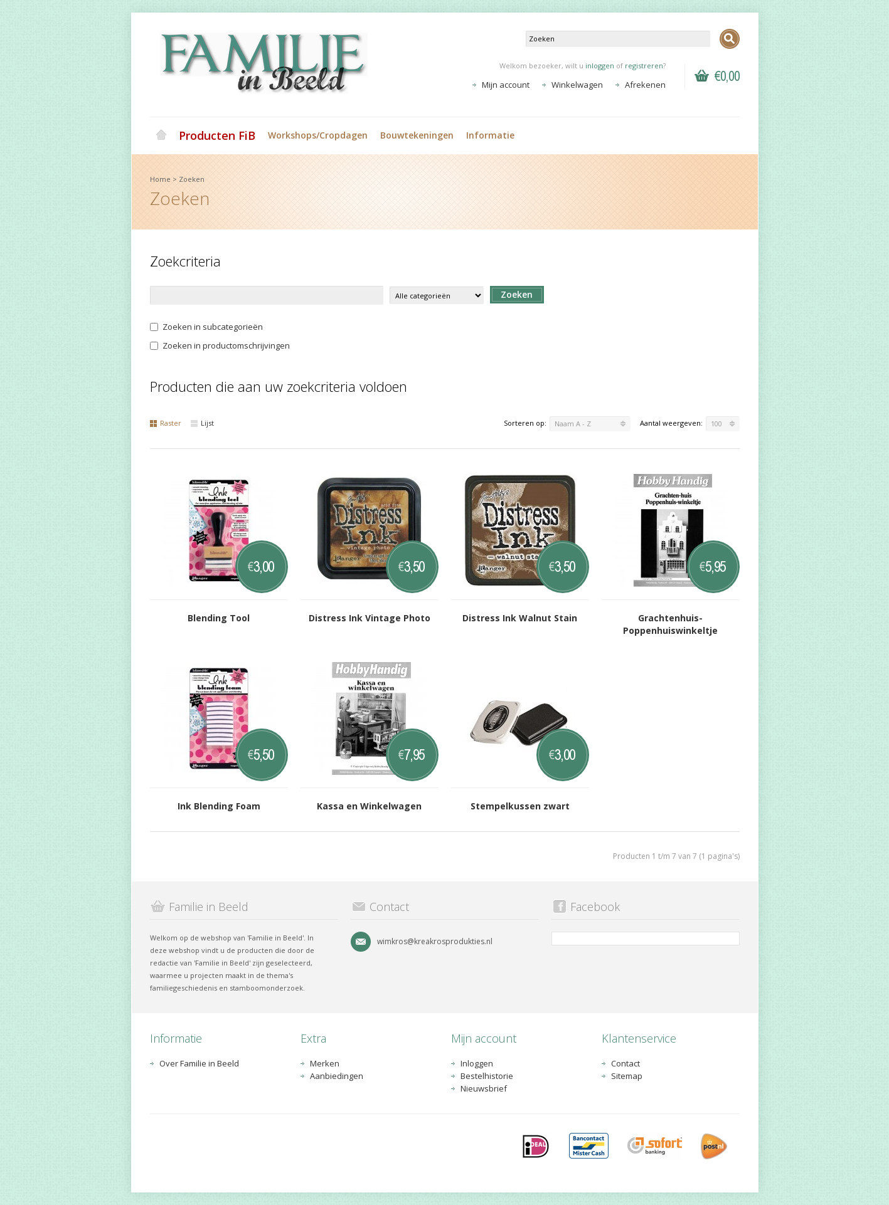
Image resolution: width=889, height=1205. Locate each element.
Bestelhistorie (486, 1075)
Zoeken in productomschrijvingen (220, 345)
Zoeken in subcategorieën (206, 326)
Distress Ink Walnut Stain (519, 618)
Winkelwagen (577, 84)
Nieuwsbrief (483, 1088)
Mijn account (506, 84)
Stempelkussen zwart (520, 806)
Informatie (490, 135)
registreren (644, 65)
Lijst (202, 423)
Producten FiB (217, 135)
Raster (165, 423)
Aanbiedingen (336, 1075)
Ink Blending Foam (219, 806)
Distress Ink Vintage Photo (369, 618)
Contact (625, 1063)
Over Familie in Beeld (199, 1063)
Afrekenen (645, 84)
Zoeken (192, 179)
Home (161, 135)
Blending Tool (219, 618)
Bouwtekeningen (417, 135)
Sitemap (626, 1075)
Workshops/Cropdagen (318, 135)
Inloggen (476, 1063)
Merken (324, 1063)
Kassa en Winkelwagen (369, 806)
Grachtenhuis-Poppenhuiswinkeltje (670, 624)
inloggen (599, 65)
